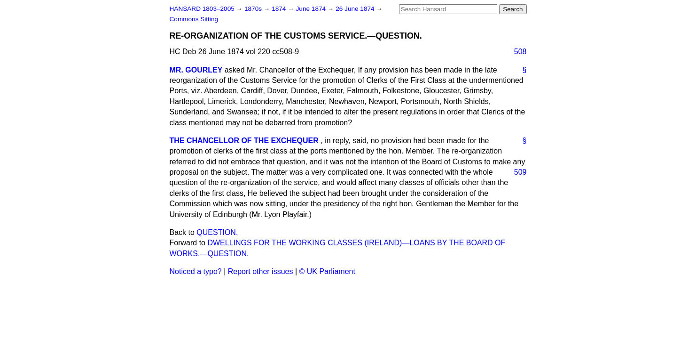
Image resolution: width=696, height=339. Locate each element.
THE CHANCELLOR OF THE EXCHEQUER (244, 141)
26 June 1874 (356, 8)
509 (520, 172)
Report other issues (260, 271)
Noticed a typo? (196, 271)
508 (520, 52)
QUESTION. (217, 232)
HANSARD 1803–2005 (202, 8)
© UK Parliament (327, 271)
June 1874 (312, 8)
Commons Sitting (194, 19)
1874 (280, 8)
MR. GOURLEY (196, 70)
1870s (254, 8)
